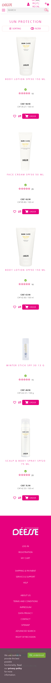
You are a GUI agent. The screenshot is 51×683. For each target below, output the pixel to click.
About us (26, 595)
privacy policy (15, 668)
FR (34, 3)
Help (25, 582)
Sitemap (25, 625)
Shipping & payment (25, 571)
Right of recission (25, 637)
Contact (25, 619)
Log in (25, 546)
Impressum (25, 607)
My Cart (25, 558)
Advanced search (25, 631)
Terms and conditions (25, 601)
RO (34, 6)
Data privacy (25, 613)
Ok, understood (36, 655)
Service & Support (25, 576)
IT (37, 3)
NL (38, 6)
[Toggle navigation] (3, 10)
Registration (25, 552)
